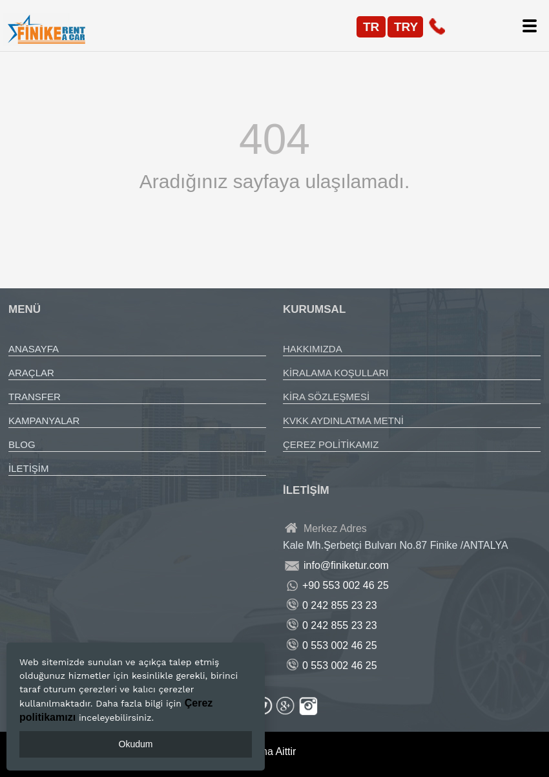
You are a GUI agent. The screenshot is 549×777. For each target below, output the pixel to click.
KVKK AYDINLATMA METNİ (343, 420)
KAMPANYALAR (43, 420)
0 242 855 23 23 (339, 605)
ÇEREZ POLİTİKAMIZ (330, 444)
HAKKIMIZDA (312, 348)
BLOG (22, 444)
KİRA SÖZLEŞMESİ (326, 396)
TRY (406, 27)
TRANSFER (34, 396)
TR (371, 27)
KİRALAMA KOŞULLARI (335, 372)
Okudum (136, 744)
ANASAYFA (33, 348)
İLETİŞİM (28, 468)
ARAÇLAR (31, 372)
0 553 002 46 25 (339, 645)
